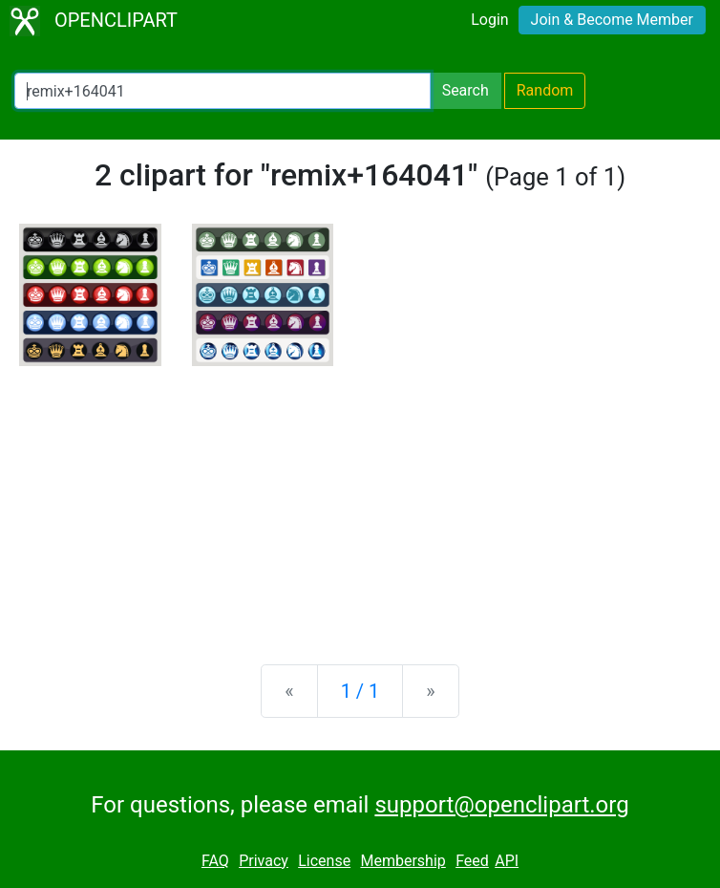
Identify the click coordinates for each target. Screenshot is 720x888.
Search (465, 90)
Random (545, 90)
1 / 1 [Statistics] (360, 691)
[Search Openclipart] (222, 91)
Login (489, 20)
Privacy (263, 861)
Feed (472, 861)
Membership (402, 861)
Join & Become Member (612, 20)
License (324, 861)
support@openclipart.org (501, 804)
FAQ (215, 861)
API (507, 861)
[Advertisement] (360, 500)
